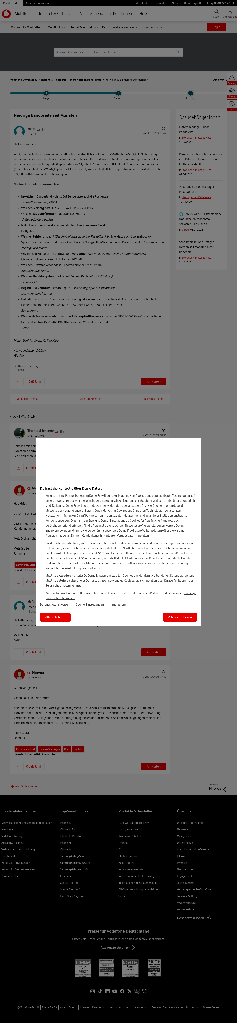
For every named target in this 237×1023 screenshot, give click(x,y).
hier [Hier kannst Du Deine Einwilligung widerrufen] (104, 505)
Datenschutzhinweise (54, 604)
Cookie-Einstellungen (90, 604)
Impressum (118, 604)
